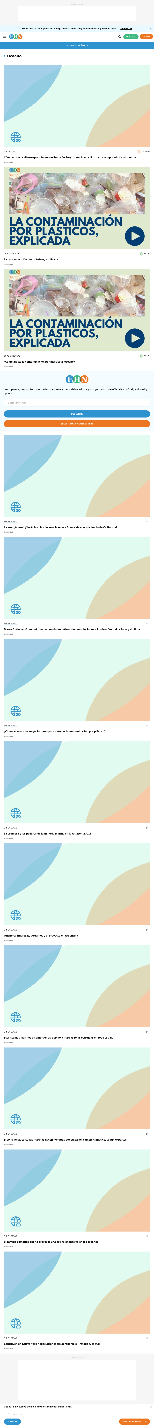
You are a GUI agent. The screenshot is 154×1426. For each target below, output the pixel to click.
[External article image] (77, 106)
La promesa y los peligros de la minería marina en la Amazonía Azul (47, 833)
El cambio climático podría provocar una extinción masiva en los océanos (51, 1242)
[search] (119, 36)
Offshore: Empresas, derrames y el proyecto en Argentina (41, 935)
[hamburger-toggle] (4, 36)
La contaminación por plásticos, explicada (31, 259)
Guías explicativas (12, 254)
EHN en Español (11, 152)
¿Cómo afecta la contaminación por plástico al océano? (39, 361)
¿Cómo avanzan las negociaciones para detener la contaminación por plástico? (55, 731)
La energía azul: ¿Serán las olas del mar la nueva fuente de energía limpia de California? (60, 527)
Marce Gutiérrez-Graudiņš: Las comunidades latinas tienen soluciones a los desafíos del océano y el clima (72, 629)
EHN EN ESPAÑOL (76, 45)
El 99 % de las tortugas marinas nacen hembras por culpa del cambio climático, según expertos (65, 1139)
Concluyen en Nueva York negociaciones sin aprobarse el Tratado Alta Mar (52, 1344)
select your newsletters (77, 423)
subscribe (77, 413)
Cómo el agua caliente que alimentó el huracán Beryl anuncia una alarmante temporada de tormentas (70, 157)
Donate (146, 37)
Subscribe (131, 37)
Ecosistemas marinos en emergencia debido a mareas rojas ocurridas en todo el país (58, 1037)
